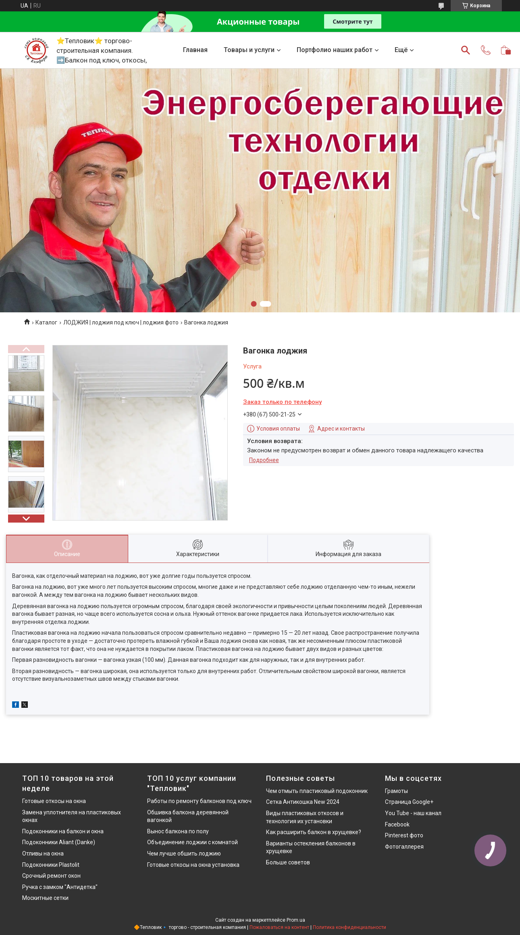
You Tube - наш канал (413, 813)
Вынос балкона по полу (178, 831)
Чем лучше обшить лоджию (184, 853)
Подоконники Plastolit (50, 865)
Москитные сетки (45, 898)
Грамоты (396, 791)
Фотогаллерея (404, 846)
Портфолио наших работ (334, 50)
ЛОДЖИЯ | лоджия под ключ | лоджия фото (121, 322)
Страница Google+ (409, 802)
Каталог (46, 322)
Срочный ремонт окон (51, 875)
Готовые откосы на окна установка (193, 865)
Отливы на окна (43, 853)
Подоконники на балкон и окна (63, 831)
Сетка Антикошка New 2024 (302, 802)
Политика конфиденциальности (349, 927)
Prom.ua (296, 920)
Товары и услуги (249, 50)
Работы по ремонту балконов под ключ (199, 801)
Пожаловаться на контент (279, 927)
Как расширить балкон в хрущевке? (313, 832)
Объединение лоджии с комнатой (192, 842)
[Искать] (466, 50)
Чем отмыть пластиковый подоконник (317, 791)
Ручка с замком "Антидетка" (60, 887)
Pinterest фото (404, 835)
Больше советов (288, 862)
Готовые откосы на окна (54, 801)
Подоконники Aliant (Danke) (58, 842)
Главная (195, 50)
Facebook (397, 824)
